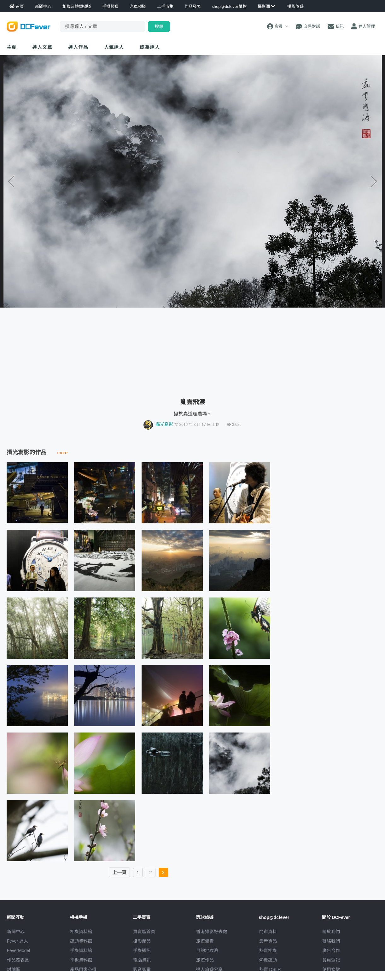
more (62, 452)
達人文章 (42, 47)
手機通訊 (142, 950)
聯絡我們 (331, 941)
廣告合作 (331, 950)
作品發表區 (18, 959)
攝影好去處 (211, 931)
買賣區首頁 (144, 931)
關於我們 (331, 931)
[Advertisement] (193, 350)
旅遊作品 (205, 959)
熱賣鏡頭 (268, 959)
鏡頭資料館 (81, 941)
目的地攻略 (207, 950)
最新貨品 (268, 941)
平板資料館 (81, 959)
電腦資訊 (142, 959)
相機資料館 (81, 931)
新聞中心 (16, 931)
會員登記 (331, 959)
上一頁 (119, 872)
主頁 (12, 47)
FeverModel (18, 950)
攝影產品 (142, 941)
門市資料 (268, 931)
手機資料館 (81, 950)
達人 (114, 47)
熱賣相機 (268, 950)
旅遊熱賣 (205, 941)
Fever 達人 (17, 941)
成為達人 (150, 47)
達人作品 (78, 47)
